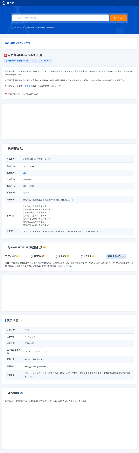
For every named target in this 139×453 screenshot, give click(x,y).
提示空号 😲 (89, 256)
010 (24, 173)
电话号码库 (40, 28)
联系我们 (69, 266)
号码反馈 (28, 86)
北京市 (26, 193)
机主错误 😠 (64, 256)
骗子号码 (51, 28)
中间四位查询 (28, 28)
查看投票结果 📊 (116, 256)
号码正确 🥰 (38, 256)
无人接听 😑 (13, 256)
